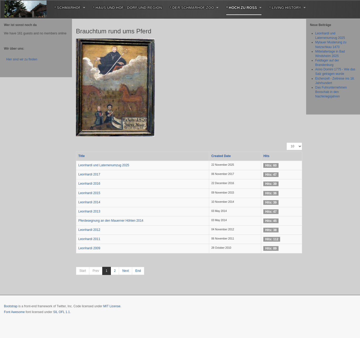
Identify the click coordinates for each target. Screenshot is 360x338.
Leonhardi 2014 (89, 202)
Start (82, 271)
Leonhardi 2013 (89, 211)
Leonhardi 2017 (89, 174)
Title (81, 156)
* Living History (287, 8)
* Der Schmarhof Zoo (194, 8)
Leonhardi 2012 (89, 230)
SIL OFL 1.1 (61, 312)
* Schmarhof (69, 8)
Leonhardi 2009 (89, 248)
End (138, 271)
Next (125, 271)
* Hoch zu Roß (243, 8)
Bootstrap (10, 306)
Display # (286, 142)
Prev (95, 271)
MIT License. (112, 306)
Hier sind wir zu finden (21, 59)
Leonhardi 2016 (89, 183)
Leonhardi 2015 (89, 193)
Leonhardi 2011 (89, 239)
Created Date (221, 156)
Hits (266, 156)
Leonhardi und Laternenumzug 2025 (103, 165)
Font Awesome (14, 312)
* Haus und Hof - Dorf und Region (127, 8)
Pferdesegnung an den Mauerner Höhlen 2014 (110, 220)
